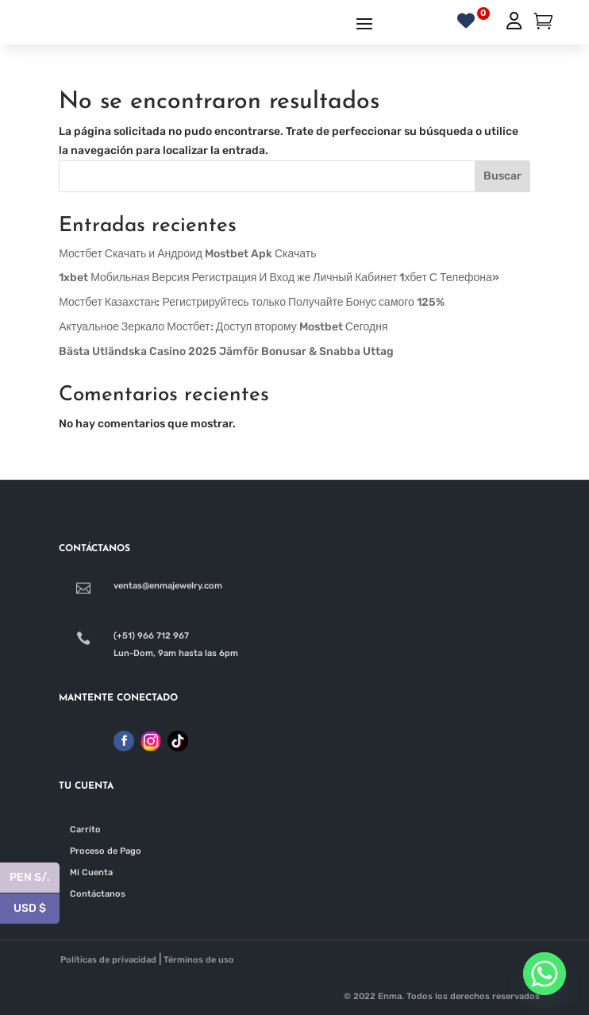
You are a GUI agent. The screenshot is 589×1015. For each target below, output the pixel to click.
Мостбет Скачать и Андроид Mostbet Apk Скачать (187, 254)
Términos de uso (199, 960)
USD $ (36, 908)
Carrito (85, 829)
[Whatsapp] (544, 973)
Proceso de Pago (105, 851)
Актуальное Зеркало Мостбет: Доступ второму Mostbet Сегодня (223, 327)
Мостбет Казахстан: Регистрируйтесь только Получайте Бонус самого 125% (252, 302)
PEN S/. (35, 878)
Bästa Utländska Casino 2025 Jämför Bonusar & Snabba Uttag (226, 351)
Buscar (502, 176)
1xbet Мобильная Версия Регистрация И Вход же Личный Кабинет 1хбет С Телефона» (279, 277)
